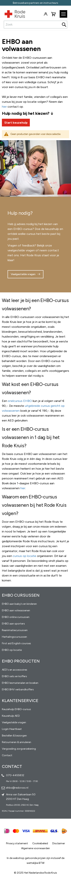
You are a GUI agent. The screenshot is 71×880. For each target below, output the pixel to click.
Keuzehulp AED (11, 715)
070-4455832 (15, 775)
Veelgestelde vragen (23, 274)
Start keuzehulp (16, 122)
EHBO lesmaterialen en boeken (20, 683)
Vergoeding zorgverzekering (19, 748)
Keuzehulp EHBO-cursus (16, 709)
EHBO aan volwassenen (16, 610)
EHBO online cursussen (15, 617)
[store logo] (12, 13)
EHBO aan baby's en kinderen (19, 603)
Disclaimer (58, 843)
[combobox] (35, 24)
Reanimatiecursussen (15, 630)
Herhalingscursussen (14, 636)
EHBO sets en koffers (14, 676)
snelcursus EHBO (20, 401)
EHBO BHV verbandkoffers (18, 689)
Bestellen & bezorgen (14, 735)
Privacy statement (17, 843)
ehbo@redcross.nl (17, 787)
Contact (7, 755)
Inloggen (45, 14)
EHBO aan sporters (13, 623)
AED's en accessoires (14, 669)
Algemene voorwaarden (35, 848)
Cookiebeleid (40, 843)
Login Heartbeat (12, 729)
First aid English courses (16, 643)
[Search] (64, 24)
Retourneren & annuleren (16, 742)
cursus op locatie (24, 556)
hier (22, 488)
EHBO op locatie (12, 650)
